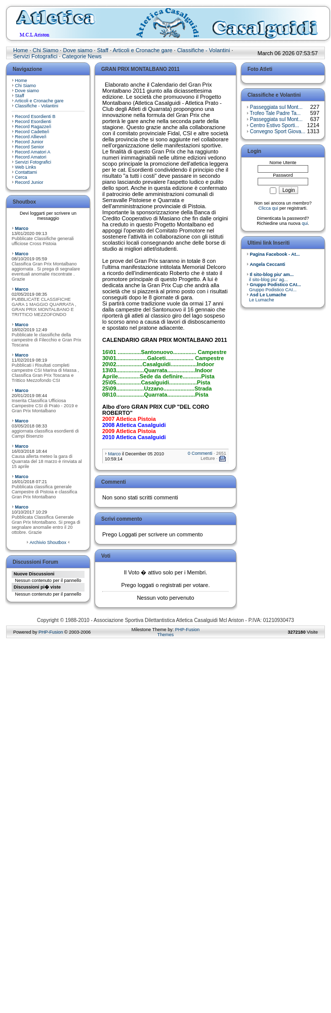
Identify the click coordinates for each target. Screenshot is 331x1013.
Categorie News (82, 56)
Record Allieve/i (31, 136)
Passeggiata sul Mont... (276, 107)
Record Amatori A (33, 151)
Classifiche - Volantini (203, 50)
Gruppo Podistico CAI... (273, 287)
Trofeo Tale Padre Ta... (275, 113)
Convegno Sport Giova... (278, 131)
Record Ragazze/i (33, 126)
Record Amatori (31, 157)
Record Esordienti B (35, 116)
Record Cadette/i (32, 131)
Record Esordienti (33, 121)
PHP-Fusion (50, 632)
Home (20, 50)
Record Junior (29, 141)
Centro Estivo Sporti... (274, 125)
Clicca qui (268, 208)
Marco (22, 228)
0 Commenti (200, 453)
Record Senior (30, 146)
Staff (102, 50)
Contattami (26, 172)
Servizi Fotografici (35, 56)
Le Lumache (266, 297)
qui (305, 223)
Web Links (25, 167)
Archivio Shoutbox (47, 542)
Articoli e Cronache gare (143, 50)
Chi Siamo (46, 50)
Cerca (21, 177)
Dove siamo (77, 50)
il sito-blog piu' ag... (270, 277)
